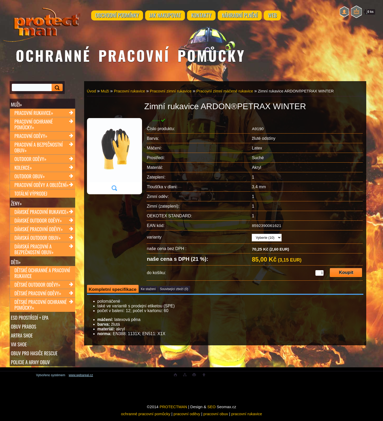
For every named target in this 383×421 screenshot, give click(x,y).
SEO (211, 410)
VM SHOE (19, 347)
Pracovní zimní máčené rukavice (224, 91)
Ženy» (16, 204)
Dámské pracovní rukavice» (41, 212)
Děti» (16, 263)
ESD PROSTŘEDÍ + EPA (29, 319)
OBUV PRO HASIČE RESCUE (34, 356)
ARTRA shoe (22, 337)
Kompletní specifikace (112, 289)
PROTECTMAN (173, 410)
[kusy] (319, 273)
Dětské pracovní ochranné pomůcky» (40, 306)
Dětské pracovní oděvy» (37, 295)
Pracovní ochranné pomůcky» (33, 125)
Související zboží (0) (174, 289)
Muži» (16, 104)
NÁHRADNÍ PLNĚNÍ (249, 16)
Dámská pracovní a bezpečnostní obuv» (33, 250)
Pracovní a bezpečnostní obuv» (38, 148)
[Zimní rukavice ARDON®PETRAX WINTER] (114, 156)
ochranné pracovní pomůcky (145, 417)
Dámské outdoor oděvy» (38, 221)
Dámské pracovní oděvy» (38, 230)
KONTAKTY (208, 16)
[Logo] (41, 21)
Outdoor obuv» (29, 176)
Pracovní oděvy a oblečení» (41, 185)
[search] (56, 87)
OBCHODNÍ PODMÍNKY (118, 16)
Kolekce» (23, 168)
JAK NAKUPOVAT (169, 16)
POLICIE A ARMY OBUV (30, 365)
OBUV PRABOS (23, 328)
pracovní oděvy (186, 417)
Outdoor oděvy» (30, 159)
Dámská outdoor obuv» (37, 238)
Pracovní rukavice (129, 91)
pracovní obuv (215, 417)
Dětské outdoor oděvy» (37, 286)
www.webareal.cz (81, 379)
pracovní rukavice (246, 417)
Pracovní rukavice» (33, 113)
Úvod (91, 91)
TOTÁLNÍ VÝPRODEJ (30, 194)
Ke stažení (148, 289)
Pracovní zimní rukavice (170, 91)
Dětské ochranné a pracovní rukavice (42, 275)
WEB (285, 16)
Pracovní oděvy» (30, 136)
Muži (105, 91)
